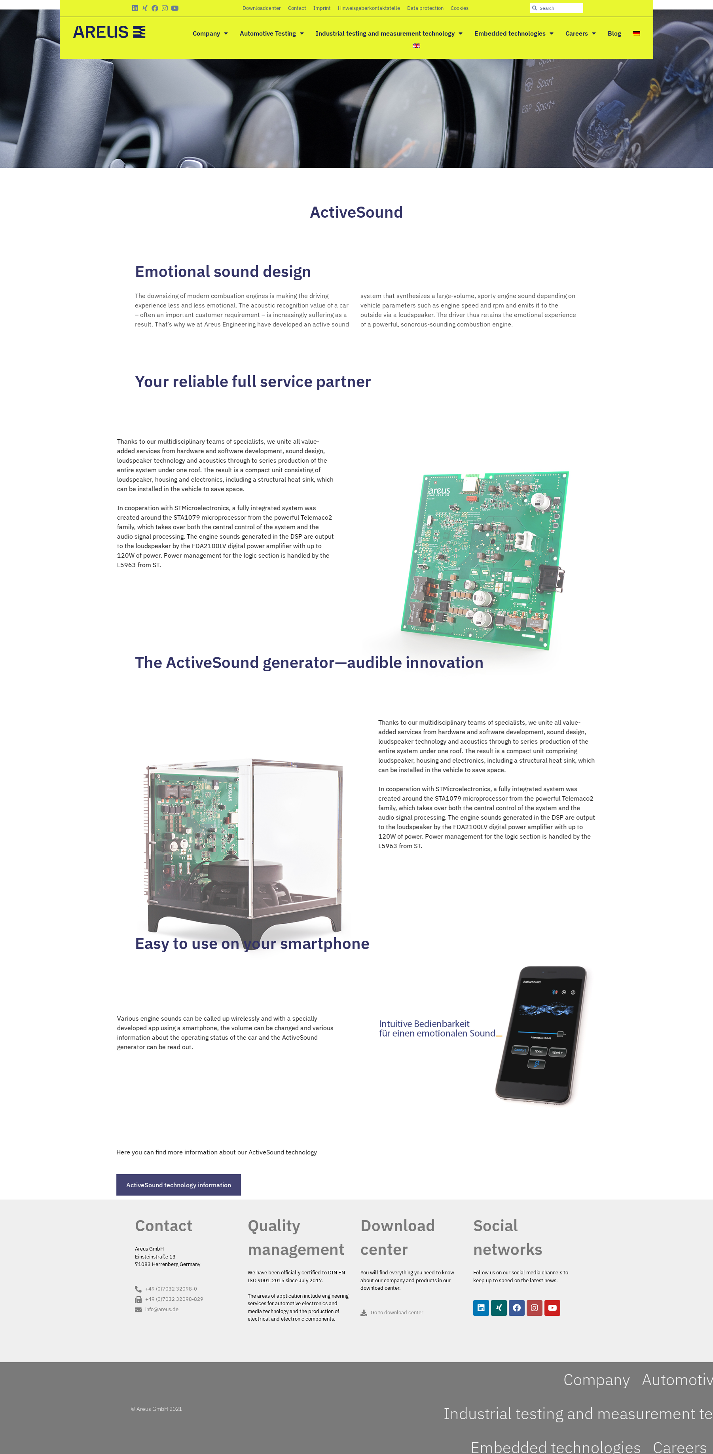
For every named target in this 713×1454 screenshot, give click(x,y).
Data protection (425, 8)
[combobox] (556, 8)
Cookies (459, 8)
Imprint (322, 8)
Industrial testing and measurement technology (389, 33)
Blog (614, 33)
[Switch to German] (636, 33)
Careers (580, 33)
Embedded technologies (514, 33)
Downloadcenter (262, 8)
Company (210, 33)
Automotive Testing (272, 33)
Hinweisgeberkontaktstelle (369, 8)
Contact (297, 8)
